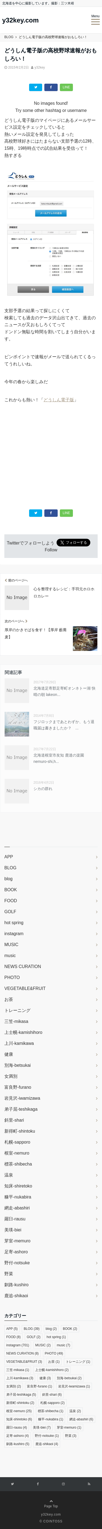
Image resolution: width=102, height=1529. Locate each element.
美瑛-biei (12, 1230)
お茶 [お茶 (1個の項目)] (54, 1362)
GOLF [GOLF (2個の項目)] (34, 1337)
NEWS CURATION (22, 966)
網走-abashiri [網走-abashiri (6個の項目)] (81, 1419)
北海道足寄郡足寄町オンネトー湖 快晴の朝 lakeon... (64, 691)
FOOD (10, 900)
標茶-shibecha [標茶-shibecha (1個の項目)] (50, 1411)
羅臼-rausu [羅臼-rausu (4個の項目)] (16, 1427)
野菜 (8, 1273)
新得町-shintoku (19, 1131)
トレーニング (17, 1010)
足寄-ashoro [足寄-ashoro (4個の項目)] (17, 1436)
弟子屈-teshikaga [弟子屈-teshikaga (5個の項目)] (21, 1395)
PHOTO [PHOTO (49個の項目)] (54, 1353)
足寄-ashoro (16, 1251)
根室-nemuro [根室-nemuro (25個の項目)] (19, 1411)
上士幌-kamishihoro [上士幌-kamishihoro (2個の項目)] (52, 1370)
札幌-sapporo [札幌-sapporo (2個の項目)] (52, 1403)
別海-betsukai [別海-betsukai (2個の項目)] (69, 1378)
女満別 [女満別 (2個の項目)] (13, 1386)
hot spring (13, 922)
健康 (8, 1054)
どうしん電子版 (59, 399)
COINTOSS (52, 1521)
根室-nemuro (16, 1153)
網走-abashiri (17, 1208)
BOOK (10, 889)
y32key (40, 67)
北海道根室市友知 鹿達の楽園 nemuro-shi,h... (58, 758)
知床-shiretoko (18, 1186)
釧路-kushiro (16, 1284)
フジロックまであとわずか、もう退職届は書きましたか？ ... (63, 725)
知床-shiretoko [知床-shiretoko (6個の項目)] (19, 1419)
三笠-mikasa (16, 1021)
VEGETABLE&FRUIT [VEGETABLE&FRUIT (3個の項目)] (24, 1362)
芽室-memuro (17, 1241)
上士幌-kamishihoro (23, 1032)
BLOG (10, 867)
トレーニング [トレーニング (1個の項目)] (78, 1362)
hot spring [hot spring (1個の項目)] (56, 1337)
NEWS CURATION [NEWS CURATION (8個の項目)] (22, 1353)
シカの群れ (42, 788)
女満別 (10, 1076)
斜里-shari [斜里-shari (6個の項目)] (52, 1395)
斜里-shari (14, 1120)
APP (8, 856)
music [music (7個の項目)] (63, 1345)
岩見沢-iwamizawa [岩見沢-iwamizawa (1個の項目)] (74, 1386)
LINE (66, 87)
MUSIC (11, 944)
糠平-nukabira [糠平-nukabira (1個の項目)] (50, 1419)
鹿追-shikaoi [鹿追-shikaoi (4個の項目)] (46, 1444)
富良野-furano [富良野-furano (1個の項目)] (39, 1386)
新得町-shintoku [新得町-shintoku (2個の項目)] (20, 1403)
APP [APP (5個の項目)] (12, 1329)
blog (8, 878)
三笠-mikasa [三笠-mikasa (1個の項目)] (17, 1370)
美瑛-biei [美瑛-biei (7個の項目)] (42, 1427)
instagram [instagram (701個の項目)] (17, 1345)
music (10, 955)
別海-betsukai (17, 1065)
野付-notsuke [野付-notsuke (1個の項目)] (47, 1436)
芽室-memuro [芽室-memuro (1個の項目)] (69, 1427)
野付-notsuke (17, 1262)
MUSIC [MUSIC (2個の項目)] (43, 1345)
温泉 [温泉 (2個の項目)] (75, 1411)
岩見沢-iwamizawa (22, 1098)
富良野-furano (17, 1087)
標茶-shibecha (18, 1164)
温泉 (8, 1175)
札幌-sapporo (17, 1142)
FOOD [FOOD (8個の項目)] (13, 1337)
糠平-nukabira (17, 1197)
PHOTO (12, 977)
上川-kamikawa (19, 1043)
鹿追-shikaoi (16, 1295)
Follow (51, 550)
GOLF (10, 911)
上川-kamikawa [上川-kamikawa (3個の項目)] (19, 1378)
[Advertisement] (51, 452)
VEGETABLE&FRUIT (25, 988)
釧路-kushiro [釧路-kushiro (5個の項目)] (17, 1444)
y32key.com (20, 20)
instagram (13, 933)
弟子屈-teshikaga (21, 1109)
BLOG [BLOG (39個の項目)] (31, 1329)
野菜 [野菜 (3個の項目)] (70, 1436)
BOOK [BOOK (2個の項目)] (70, 1329)
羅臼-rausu (14, 1219)
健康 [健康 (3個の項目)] (45, 1378)
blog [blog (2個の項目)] (51, 1329)
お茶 (8, 999)
